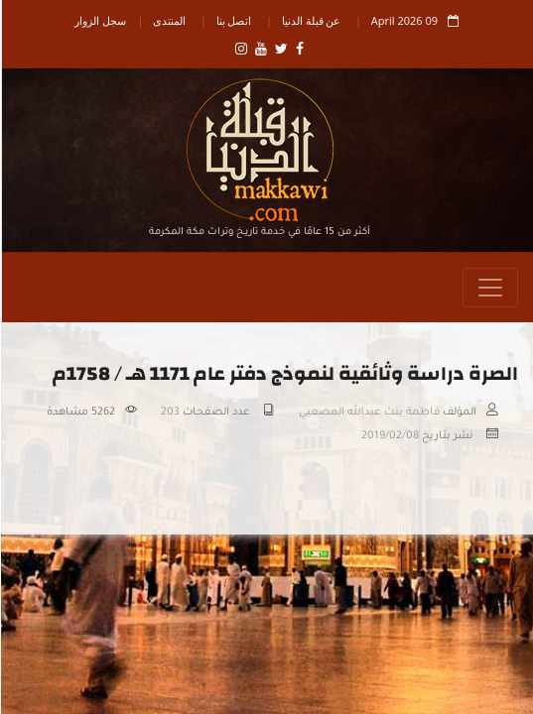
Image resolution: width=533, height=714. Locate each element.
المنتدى (168, 20)
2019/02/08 (389, 436)
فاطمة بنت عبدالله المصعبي (368, 412)
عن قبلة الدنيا (310, 20)
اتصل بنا (233, 20)
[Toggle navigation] (489, 287)
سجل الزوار (99, 20)
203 (169, 412)
